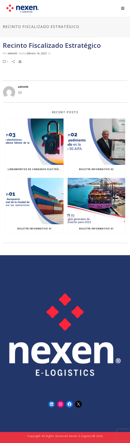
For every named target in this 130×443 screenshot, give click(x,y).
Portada (42, 34)
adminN (12, 53)
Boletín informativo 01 (34, 228)
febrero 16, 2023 (37, 53)
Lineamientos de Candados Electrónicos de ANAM (36, 169)
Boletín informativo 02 (96, 169)
